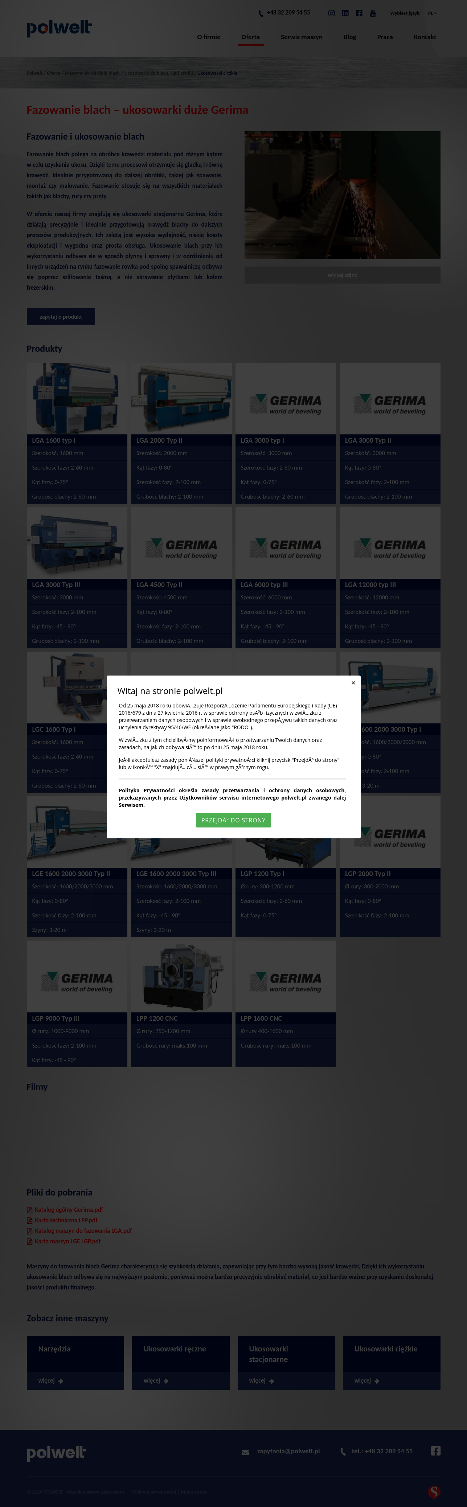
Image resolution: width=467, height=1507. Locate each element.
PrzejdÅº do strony (233, 820)
